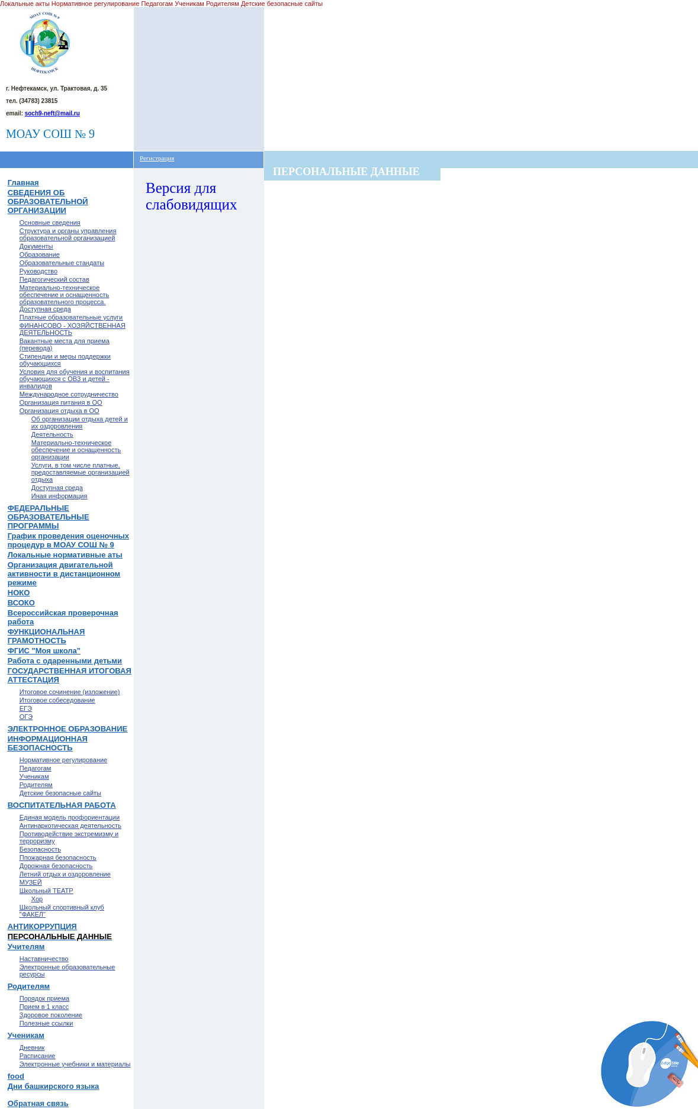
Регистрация (157, 158)
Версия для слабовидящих (191, 196)
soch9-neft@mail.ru (52, 113)
